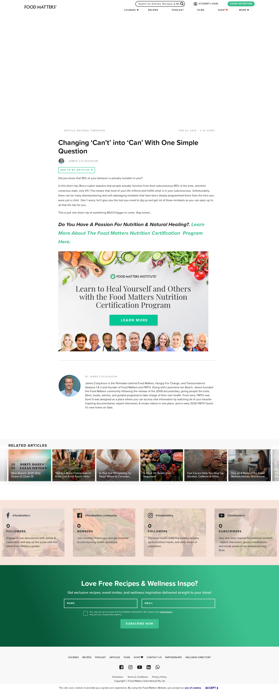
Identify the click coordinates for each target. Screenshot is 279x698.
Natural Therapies (91, 130)
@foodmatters (21, 515)
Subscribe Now (139, 623)
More (242, 10)
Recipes (153, 10)
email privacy (166, 612)
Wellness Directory (198, 657)
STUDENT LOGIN (205, 4)
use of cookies (193, 687)
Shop (223, 10)
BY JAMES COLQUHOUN (101, 376)
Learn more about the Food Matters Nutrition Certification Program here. (131, 233)
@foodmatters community (101, 515)
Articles (114, 657)
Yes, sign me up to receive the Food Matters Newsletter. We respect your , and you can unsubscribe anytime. (131, 613)
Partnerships (173, 657)
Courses (130, 10)
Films (200, 10)
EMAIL (149, 603)
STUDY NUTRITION (241, 3)
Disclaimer (117, 677)
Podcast (178, 10)
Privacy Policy (159, 677)
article (69, 130)
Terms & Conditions (137, 677)
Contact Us (154, 657)
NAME (71, 603)
